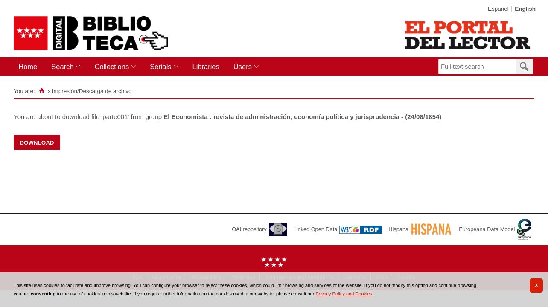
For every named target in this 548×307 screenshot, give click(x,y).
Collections (111, 66)
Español (498, 9)
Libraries (205, 66)
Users (242, 66)
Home (27, 66)
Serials (160, 66)
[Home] (42, 91)
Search (62, 66)
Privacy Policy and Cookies (343, 293)
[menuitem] (29, 66)
